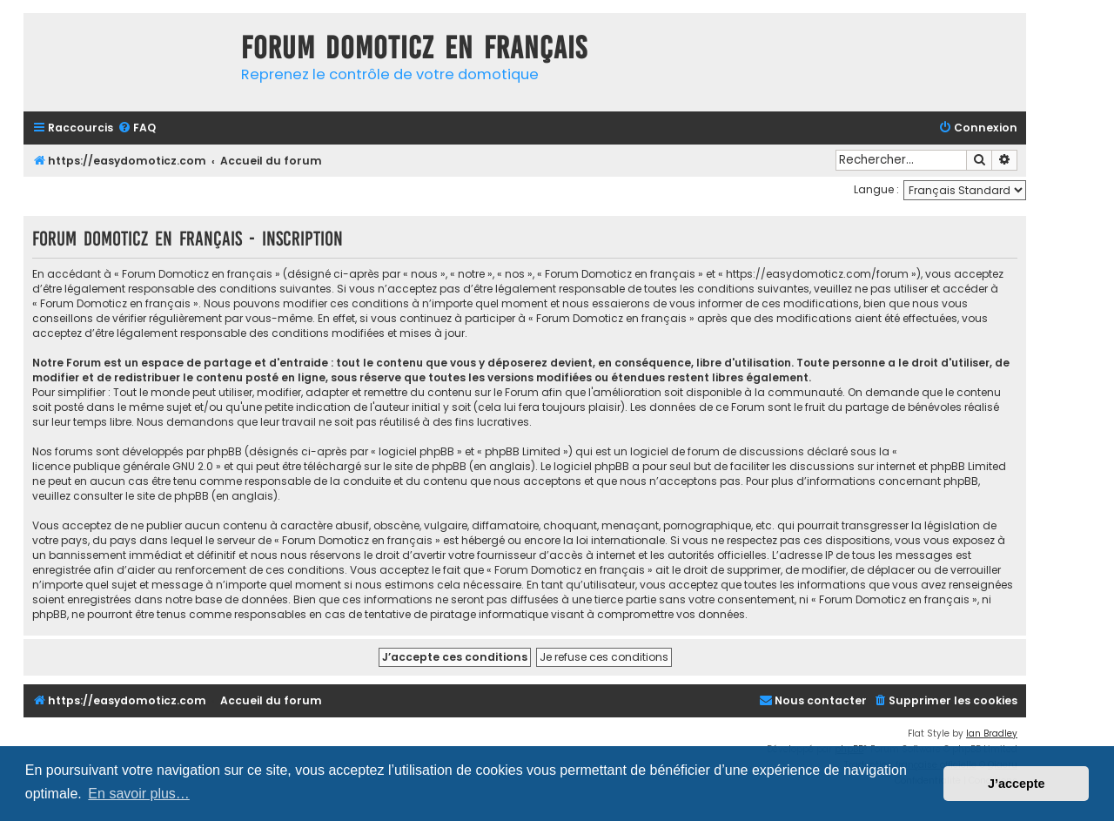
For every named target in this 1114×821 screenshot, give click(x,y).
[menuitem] (136, 128)
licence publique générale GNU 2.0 (122, 466)
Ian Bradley (991, 733)
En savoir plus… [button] (139, 793)
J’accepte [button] (1016, 784)
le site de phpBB (424, 466)
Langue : (876, 189)
